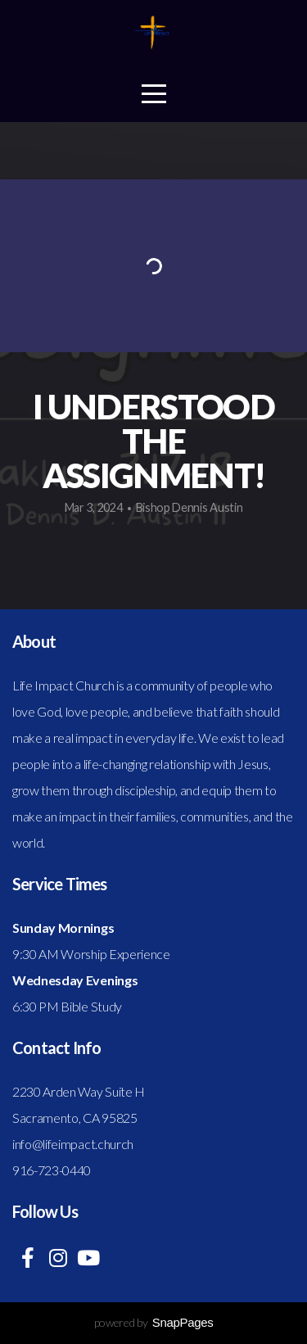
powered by (154, 1322)
